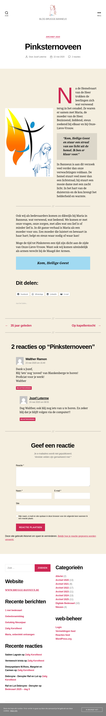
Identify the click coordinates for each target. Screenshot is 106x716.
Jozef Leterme (40, 57)
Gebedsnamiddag (14, 616)
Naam (19, 491)
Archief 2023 (62, 591)
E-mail (57, 491)
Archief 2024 (62, 595)
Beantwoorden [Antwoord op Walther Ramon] (24, 388)
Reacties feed (63, 635)
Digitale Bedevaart (65, 603)
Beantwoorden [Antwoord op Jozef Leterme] (28, 419)
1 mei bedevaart (13, 610)
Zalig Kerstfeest (13, 628)
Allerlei (59, 576)
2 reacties (76, 57)
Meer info (13, 711)
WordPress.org (64, 639)
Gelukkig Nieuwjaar (15, 622)
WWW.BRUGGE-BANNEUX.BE (22, 590)
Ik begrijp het (92, 709)
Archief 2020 (53, 37)
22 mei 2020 (59, 57)
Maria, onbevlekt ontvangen (20, 634)
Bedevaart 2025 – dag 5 (17, 689)
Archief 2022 (62, 587)
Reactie (20, 465)
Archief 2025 (62, 599)
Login (59, 627)
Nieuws (59, 607)
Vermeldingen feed (65, 631)
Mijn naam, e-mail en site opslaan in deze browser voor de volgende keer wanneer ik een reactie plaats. (53, 517)
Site (17, 503)
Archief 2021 (62, 584)
